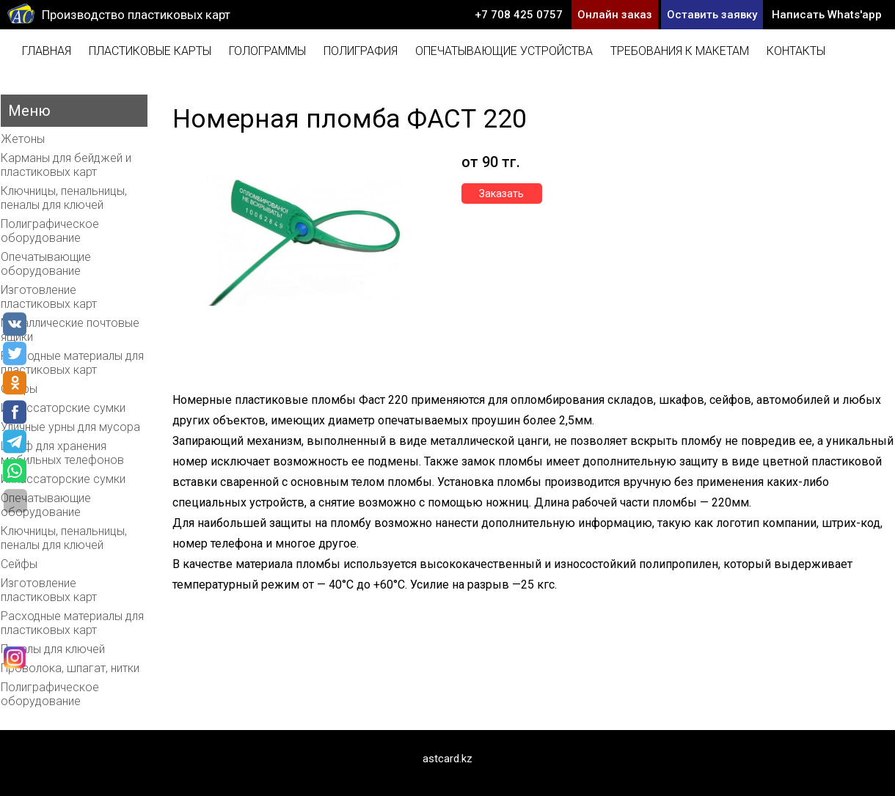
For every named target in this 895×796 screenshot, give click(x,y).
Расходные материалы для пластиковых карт (72, 363)
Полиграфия (361, 51)
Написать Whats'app (827, 14)
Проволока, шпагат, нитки (70, 668)
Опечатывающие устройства (504, 51)
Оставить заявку (712, 14)
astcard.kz (447, 758)
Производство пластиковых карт (136, 14)
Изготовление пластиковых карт (49, 297)
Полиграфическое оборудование (50, 231)
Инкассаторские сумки (63, 408)
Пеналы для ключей (53, 649)
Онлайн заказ (614, 14)
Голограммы (267, 51)
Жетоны (23, 139)
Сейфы (19, 564)
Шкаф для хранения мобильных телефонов (62, 453)
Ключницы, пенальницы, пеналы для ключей (64, 198)
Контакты (796, 51)
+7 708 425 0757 (519, 14)
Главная (46, 51)
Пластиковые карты (150, 51)
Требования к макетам (679, 51)
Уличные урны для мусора (70, 427)
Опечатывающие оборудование (46, 264)
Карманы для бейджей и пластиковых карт (66, 165)
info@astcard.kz (838, 44)
